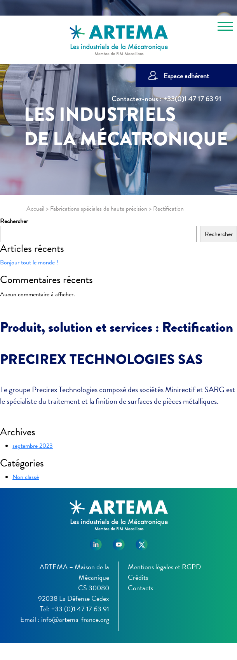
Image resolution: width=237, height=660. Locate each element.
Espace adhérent (186, 75)
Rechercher (14, 221)
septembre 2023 (32, 446)
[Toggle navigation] (225, 27)
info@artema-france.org (75, 619)
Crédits (138, 577)
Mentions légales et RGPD (164, 566)
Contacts (140, 588)
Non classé (25, 477)
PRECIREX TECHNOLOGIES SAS (101, 359)
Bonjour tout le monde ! (29, 262)
